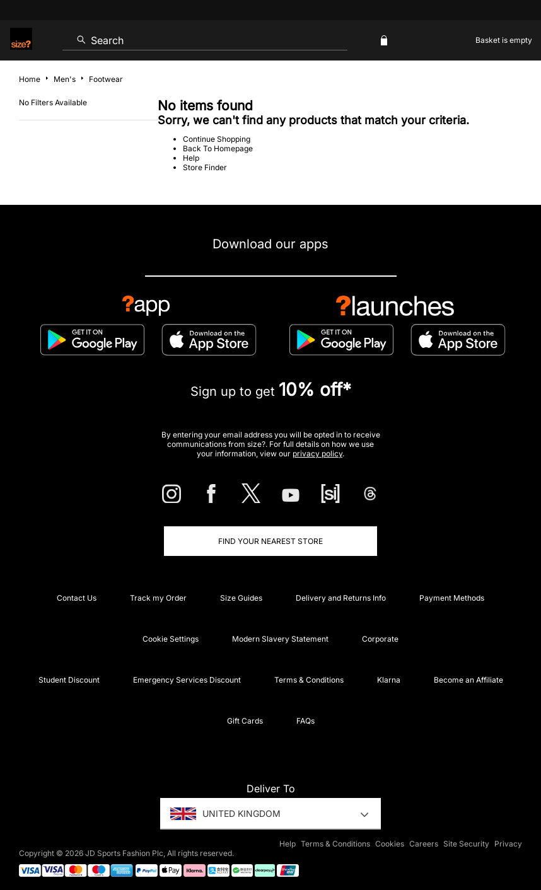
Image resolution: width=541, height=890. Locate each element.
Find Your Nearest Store (270, 541)
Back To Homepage (218, 148)
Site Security (466, 843)
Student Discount (69, 680)
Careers (423, 843)
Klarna (388, 680)
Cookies (389, 843)
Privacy (508, 843)
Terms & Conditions (309, 680)
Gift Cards (245, 720)
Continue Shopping (216, 139)
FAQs (305, 720)
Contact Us (76, 598)
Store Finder (205, 167)
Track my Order (158, 598)
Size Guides (241, 598)
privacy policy (317, 453)
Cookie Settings (171, 639)
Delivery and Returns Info (341, 598)
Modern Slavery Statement (280, 639)
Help (191, 158)
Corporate (380, 639)
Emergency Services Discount (187, 680)
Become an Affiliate (468, 680)
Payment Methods (451, 598)
